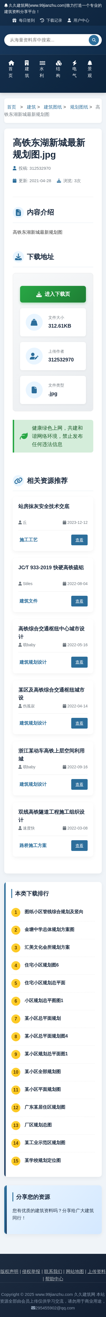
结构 (59, 69)
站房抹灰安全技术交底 (43, 506)
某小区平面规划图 (43, 1089)
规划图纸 (79, 107)
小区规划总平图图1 (44, 1000)
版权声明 (9, 1271)
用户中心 (78, 20)
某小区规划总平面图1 (46, 1053)
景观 (90, 69)
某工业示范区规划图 (45, 1142)
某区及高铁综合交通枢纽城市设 (51, 694)
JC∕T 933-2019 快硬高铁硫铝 (51, 567)
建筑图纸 (53, 107)
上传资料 (97, 1271)
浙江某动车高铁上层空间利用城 (51, 755)
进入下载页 (53, 294)
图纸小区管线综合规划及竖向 (54, 911)
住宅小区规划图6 (42, 965)
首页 (11, 69)
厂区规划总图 (38, 1124)
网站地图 (75, 1271)
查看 (79, 540)
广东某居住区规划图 (45, 1107)
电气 (74, 69)
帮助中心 (54, 1278)
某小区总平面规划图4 (46, 1036)
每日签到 (23, 20)
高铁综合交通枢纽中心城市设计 (51, 633)
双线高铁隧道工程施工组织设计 (51, 816)
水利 (42, 69)
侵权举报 (31, 1271)
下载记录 (51, 20)
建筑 (27, 69)
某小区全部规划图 (43, 1071)
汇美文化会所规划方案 (47, 947)
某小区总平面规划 (43, 1018)
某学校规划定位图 (43, 1160)
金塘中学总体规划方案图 (49, 929)
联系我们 (53, 1271)
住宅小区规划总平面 (45, 982)
